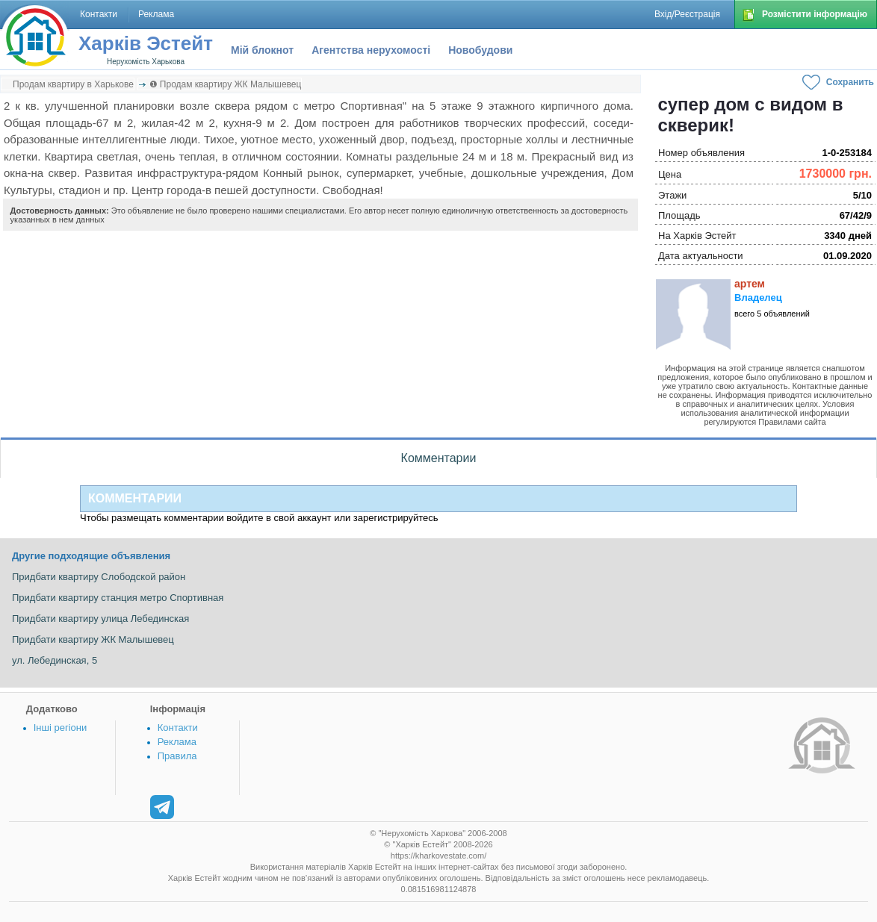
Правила (177, 755)
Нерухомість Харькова (146, 61)
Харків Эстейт (145, 43)
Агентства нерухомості (371, 50)
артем (749, 284)
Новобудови (480, 50)
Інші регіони (60, 727)
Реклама (177, 741)
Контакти (178, 727)
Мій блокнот (262, 50)
